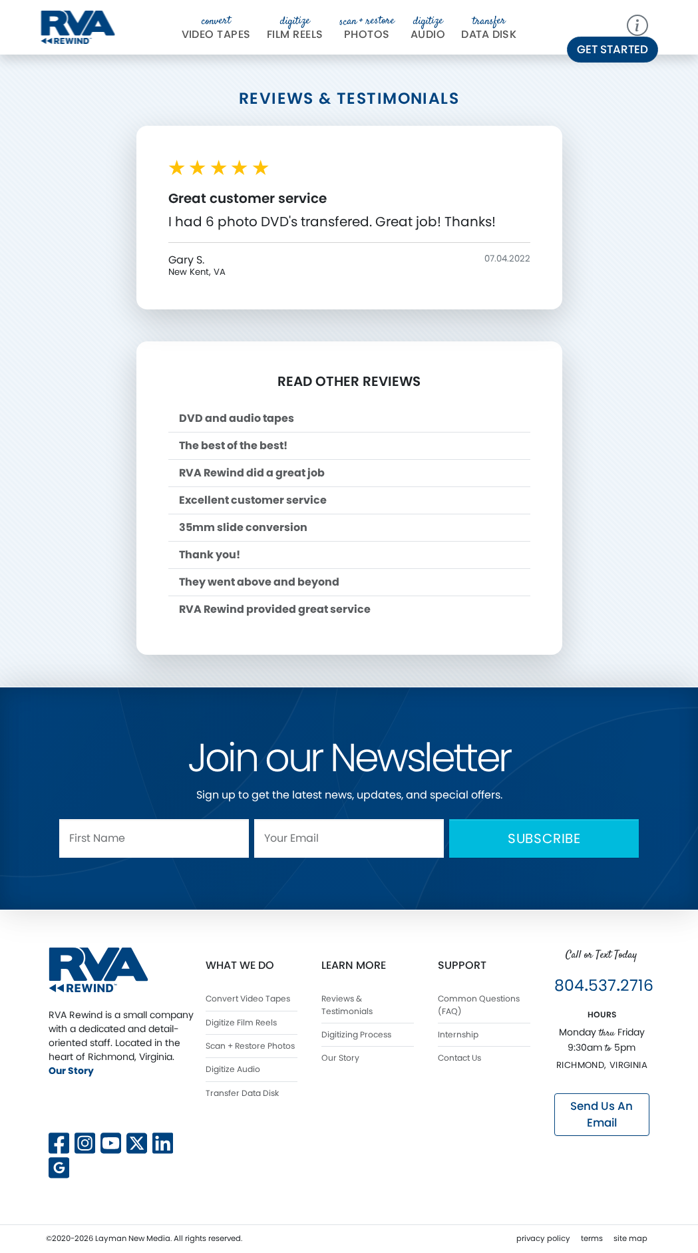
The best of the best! (233, 445)
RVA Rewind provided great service (275, 609)
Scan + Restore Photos (250, 1045)
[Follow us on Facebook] (59, 1141)
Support (462, 965)
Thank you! (209, 554)
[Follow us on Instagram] (85, 1141)
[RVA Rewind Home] (98, 969)
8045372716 (603, 985)
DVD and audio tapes (236, 418)
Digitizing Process (356, 1034)
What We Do (240, 965)
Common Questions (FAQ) (479, 1004)
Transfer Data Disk (242, 1093)
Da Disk (488, 28)
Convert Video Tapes (248, 998)
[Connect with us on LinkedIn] (162, 1141)
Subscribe (544, 838)
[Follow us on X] (136, 1103)
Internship (458, 1034)
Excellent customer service (253, 500)
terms (592, 1238)
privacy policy (543, 1238)
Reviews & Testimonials (347, 1004)
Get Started (612, 49)
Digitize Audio (233, 1069)
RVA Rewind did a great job (252, 472)
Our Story (71, 1070)
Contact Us (459, 1057)
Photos (367, 28)
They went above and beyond (259, 582)
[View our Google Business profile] (59, 1166)
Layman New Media (132, 1238)
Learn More (353, 965)
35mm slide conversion (243, 527)
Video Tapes (216, 28)
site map (630, 1238)
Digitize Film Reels (241, 1022)
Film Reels (295, 28)
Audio (428, 28)
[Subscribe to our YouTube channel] (110, 1141)
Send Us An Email (601, 1114)
